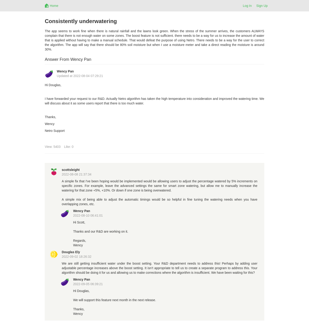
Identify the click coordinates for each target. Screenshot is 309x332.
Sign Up (262, 6)
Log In (247, 6)
